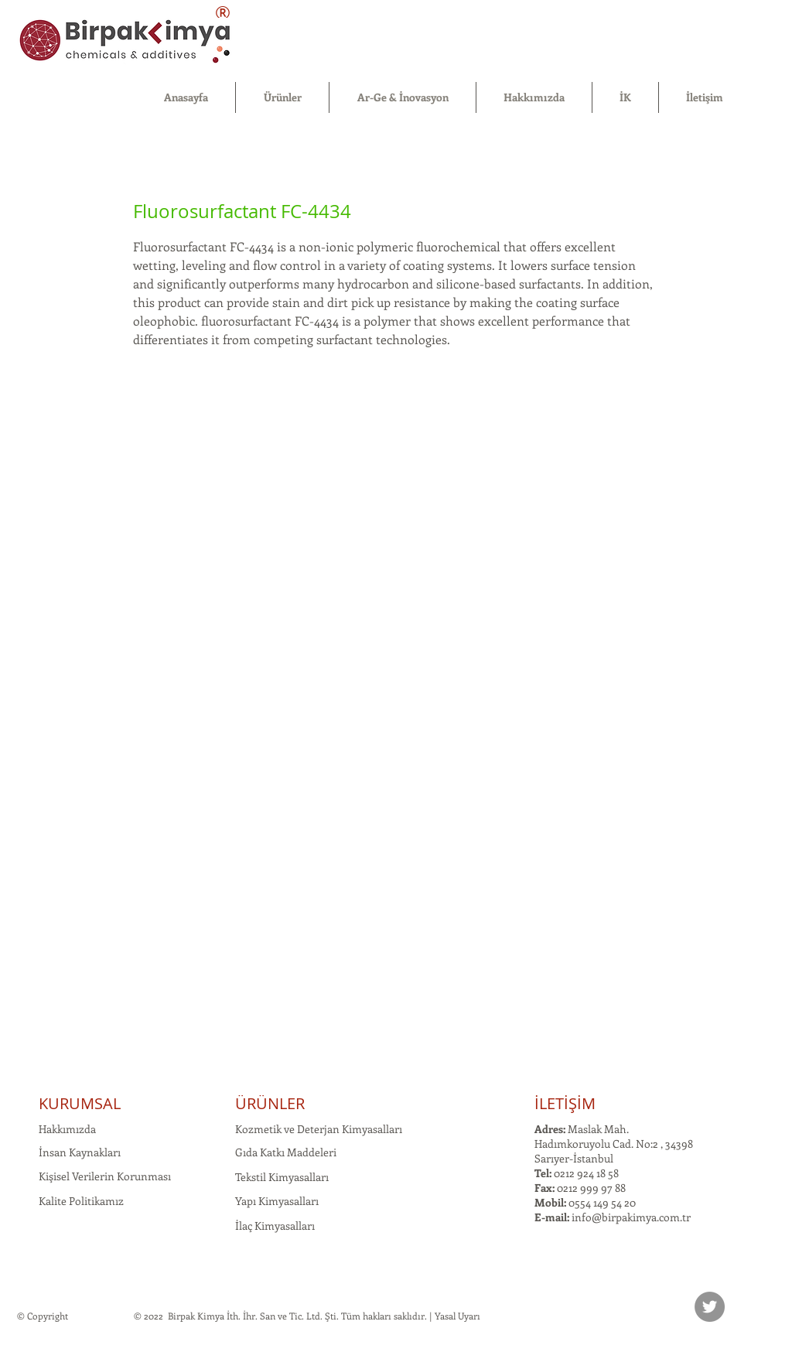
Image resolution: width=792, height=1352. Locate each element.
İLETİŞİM (565, 1103)
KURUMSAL (80, 1103)
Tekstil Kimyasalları (282, 1176)
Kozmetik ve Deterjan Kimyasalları (318, 1129)
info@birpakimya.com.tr (631, 1217)
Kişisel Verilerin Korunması (105, 1176)
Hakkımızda (67, 1129)
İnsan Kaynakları (80, 1152)
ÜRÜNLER (270, 1103)
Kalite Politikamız (81, 1200)
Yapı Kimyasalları (277, 1200)
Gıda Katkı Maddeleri (285, 1152)
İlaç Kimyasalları (275, 1225)
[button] (282, 97)
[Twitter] (710, 1307)
